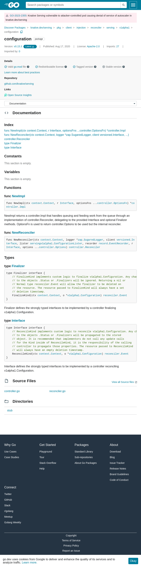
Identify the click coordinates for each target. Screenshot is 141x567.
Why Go (10, 445)
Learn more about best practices (22, 72)
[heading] (15, 5)
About (114, 445)
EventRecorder (119, 243)
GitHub (8, 499)
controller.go (12, 391)
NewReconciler (23, 232)
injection (81, 27)
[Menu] (70, 103)
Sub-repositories (84, 457)
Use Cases (10, 451)
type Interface (12, 147)
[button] (5, 66)
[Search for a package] (73, 5)
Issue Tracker (117, 462)
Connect (10, 487)
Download (115, 451)
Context (49, 203)
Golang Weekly (12, 522)
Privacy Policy (71, 545)
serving (110, 27)
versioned (123, 239)
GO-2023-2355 (18, 15)
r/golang (8, 511)
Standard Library (84, 451)
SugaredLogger (93, 239)
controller (104, 203)
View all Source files (123, 382)
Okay (133, 560)
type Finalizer (12, 143)
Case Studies (11, 457)
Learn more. (29, 562)
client (69, 27)
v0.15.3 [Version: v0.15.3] (13, 46)
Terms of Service (71, 540)
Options (60, 247)
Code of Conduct (119, 479)
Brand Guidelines (119, 474)
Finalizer (18, 266)
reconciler (96, 27)
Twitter (8, 494)
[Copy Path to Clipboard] (21, 31)
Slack (7, 505)
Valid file (16, 66)
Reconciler (92, 247)
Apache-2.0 (93, 46)
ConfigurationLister (68, 243)
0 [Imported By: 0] (12, 51)
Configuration (90, 295)
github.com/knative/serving (19, 83)
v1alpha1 (125, 27)
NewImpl (18, 196)
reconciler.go (57, 391)
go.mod (18, 66)
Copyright (71, 535)
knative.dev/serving (41, 27)
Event (123, 295)
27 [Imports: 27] (113, 46)
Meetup (8, 516)
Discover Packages (15, 27)
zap (80, 239)
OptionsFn (120, 203)
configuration (11, 31)
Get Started (47, 445)
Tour (41, 457)
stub (9, 410)
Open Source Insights (18, 95)
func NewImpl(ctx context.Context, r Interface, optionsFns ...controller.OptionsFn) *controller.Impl (65, 130)
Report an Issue (71, 550)
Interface (66, 203)
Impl (23, 207)
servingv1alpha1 (41, 243)
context (37, 203)
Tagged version (85, 66)
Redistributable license (51, 66)
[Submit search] (123, 5)
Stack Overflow (47, 462)
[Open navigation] (133, 4)
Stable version (113, 66)
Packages (82, 445)
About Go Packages (86, 462)
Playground (45, 451)
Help (42, 468)
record (103, 243)
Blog (112, 457)
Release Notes (118, 468)
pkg (59, 27)
